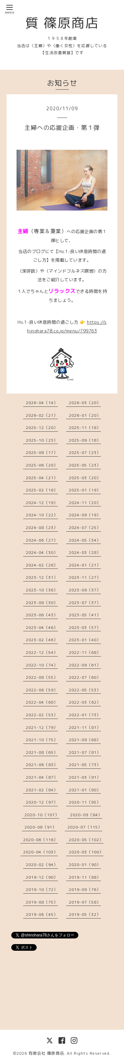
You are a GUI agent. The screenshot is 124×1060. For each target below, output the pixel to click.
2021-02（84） (42, 790)
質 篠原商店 (62, 23)
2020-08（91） (40, 827)
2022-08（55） (42, 677)
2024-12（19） (42, 502)
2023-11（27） (85, 577)
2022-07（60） (85, 677)
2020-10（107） (41, 815)
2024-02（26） (42, 565)
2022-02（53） (42, 715)
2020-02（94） (42, 864)
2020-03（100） (86, 852)
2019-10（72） (42, 889)
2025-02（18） (42, 490)
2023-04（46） (42, 627)
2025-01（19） (85, 490)
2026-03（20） (85, 402)
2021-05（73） (85, 764)
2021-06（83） (42, 764)
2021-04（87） (42, 777)
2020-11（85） (85, 802)
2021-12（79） (42, 727)
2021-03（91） (85, 777)
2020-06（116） (40, 839)
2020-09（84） (86, 815)
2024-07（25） (85, 527)
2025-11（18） (85, 427)
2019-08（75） (42, 902)
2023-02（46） (42, 640)
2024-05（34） (85, 540)
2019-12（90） (42, 877)
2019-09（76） (85, 889)
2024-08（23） (42, 527)
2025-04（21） (42, 478)
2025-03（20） (85, 478)
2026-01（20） (85, 415)
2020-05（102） (86, 839)
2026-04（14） (42, 402)
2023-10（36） (42, 590)
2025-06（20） (42, 465)
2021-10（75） (42, 740)
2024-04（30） (42, 552)
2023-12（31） (42, 577)
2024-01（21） (85, 565)
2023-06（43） (42, 615)
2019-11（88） (85, 877)
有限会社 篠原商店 (46, 1053)
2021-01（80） (85, 790)
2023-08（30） (42, 602)
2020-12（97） (42, 802)
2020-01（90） (85, 864)
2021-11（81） (85, 727)
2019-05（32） (85, 914)
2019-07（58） (85, 902)
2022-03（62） (85, 702)
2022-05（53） (85, 690)
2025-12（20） (42, 427)
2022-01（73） (85, 715)
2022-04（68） (42, 702)
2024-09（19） (85, 515)
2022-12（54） (42, 652)
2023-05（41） (85, 615)
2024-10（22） (42, 515)
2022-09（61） (85, 665)
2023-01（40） (85, 640)
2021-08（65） (42, 752)
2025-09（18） (85, 440)
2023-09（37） (85, 590)
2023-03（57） (85, 627)
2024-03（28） (85, 552)
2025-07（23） (85, 452)
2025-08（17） (42, 452)
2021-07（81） (85, 752)
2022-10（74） (42, 665)
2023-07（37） (85, 602)
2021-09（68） (85, 740)
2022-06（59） (42, 690)
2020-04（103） (40, 852)
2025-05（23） (85, 465)
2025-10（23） (42, 440)
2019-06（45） (42, 914)
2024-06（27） (42, 540)
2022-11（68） (85, 652)
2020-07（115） (84, 827)
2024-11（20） (85, 502)
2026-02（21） (42, 415)
